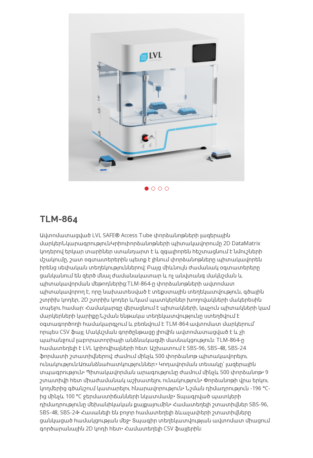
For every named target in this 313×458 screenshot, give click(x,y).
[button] (147, 189)
